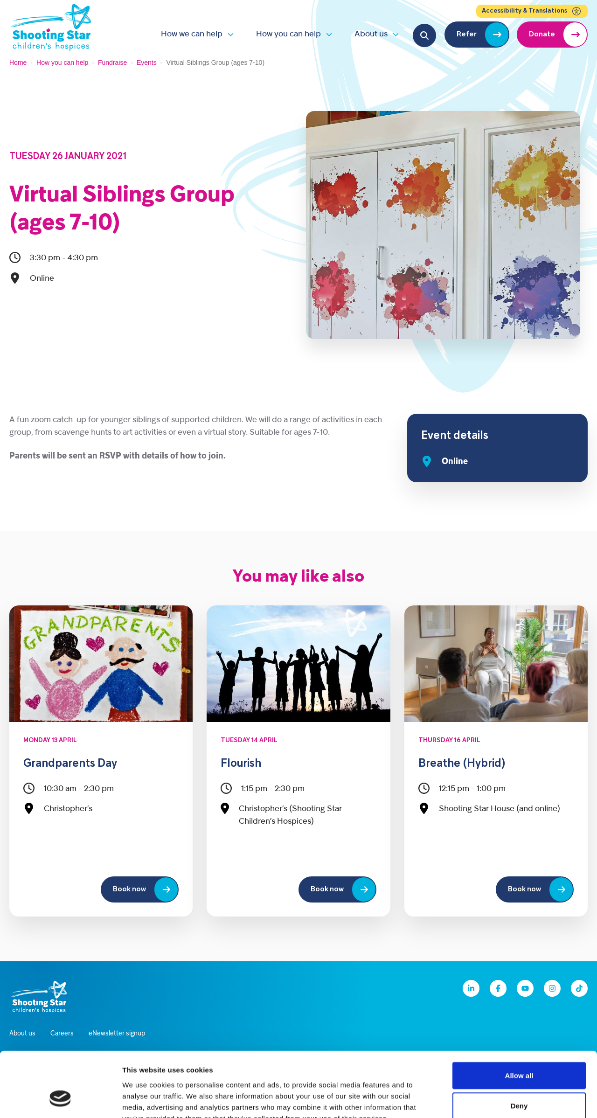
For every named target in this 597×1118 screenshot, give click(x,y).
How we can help (191, 34)
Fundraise (112, 62)
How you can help (288, 34)
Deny (519, 1050)
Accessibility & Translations (532, 11)
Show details (489, 1100)
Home (18, 62)
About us (371, 34)
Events (147, 62)
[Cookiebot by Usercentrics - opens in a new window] (60, 1100)
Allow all (519, 1019)
